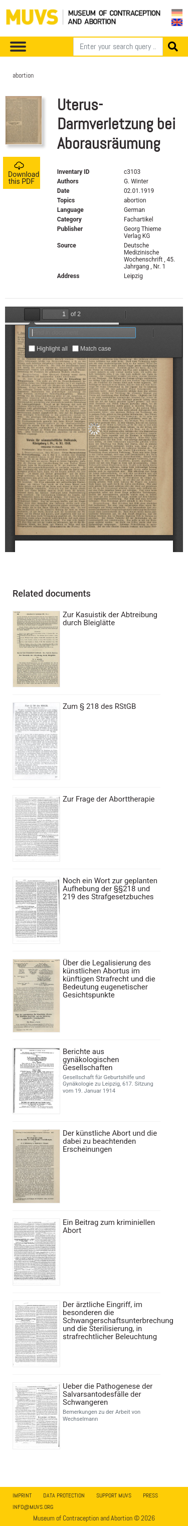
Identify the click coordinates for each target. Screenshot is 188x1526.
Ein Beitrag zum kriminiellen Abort (109, 1226)
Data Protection (64, 1495)
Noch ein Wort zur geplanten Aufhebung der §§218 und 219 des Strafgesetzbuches (110, 889)
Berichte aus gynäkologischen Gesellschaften (91, 1060)
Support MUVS (113, 1495)
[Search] (118, 47)
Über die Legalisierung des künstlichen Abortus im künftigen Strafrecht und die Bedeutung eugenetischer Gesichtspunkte (109, 979)
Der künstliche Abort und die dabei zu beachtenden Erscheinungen (110, 1141)
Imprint (22, 1495)
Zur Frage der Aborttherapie (109, 799)
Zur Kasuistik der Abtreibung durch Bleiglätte (110, 619)
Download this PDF (23, 173)
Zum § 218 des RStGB (99, 706)
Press (150, 1495)
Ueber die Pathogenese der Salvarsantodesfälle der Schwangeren (107, 1394)
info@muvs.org (33, 1507)
